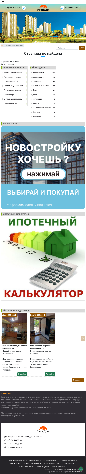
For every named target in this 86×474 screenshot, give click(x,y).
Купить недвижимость (50, 460)
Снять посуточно (43, 467)
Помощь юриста (15, 463)
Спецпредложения (58, 467)
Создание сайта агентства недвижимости (68, 469)
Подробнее (22, 374)
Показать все (78, 380)
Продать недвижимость (33, 463)
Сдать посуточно (68, 463)
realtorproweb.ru (77, 472)
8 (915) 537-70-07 (69, 8)
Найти (82, 48)
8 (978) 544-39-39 (16, 8)
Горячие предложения (17, 460)
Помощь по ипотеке (68, 460)
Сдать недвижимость (51, 463)
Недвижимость (33, 460)
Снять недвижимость (26, 467)
